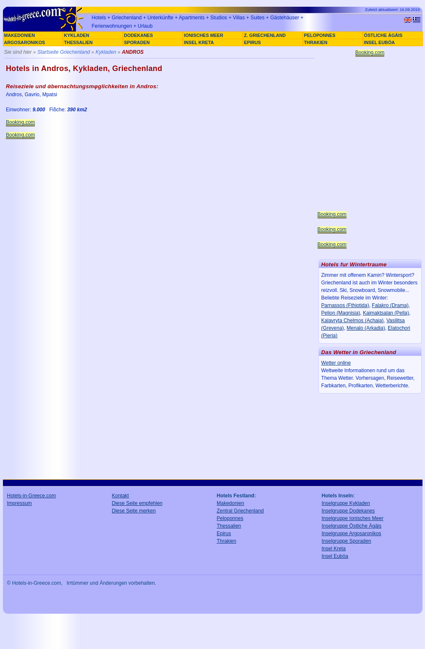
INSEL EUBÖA (379, 42)
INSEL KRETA (199, 42)
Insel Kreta (334, 549)
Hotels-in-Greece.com (31, 496)
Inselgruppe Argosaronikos (351, 533)
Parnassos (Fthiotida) (345, 305)
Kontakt (120, 496)
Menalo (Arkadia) (366, 328)
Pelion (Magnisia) (340, 313)
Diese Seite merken (134, 511)
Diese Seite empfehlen (137, 503)
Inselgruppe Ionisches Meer (352, 518)
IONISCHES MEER (204, 35)
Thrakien (227, 541)
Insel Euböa (335, 556)
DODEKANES (138, 35)
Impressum (19, 503)
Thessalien (229, 526)
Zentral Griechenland (240, 511)
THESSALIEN (78, 42)
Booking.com (20, 122)
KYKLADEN (76, 35)
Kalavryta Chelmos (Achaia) (352, 320)
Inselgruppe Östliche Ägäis (352, 526)
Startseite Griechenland (63, 52)
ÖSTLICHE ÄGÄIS (383, 35)
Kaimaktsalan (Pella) (386, 313)
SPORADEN (137, 42)
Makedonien (230, 503)
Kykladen (106, 52)
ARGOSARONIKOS (24, 42)
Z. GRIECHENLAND (265, 35)
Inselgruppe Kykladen (346, 503)
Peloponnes (230, 518)
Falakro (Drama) (390, 305)
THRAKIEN (316, 42)
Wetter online (336, 363)
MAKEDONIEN (19, 35)
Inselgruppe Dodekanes (348, 511)
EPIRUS (252, 42)
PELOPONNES (320, 35)
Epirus (224, 533)
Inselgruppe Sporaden (346, 541)
